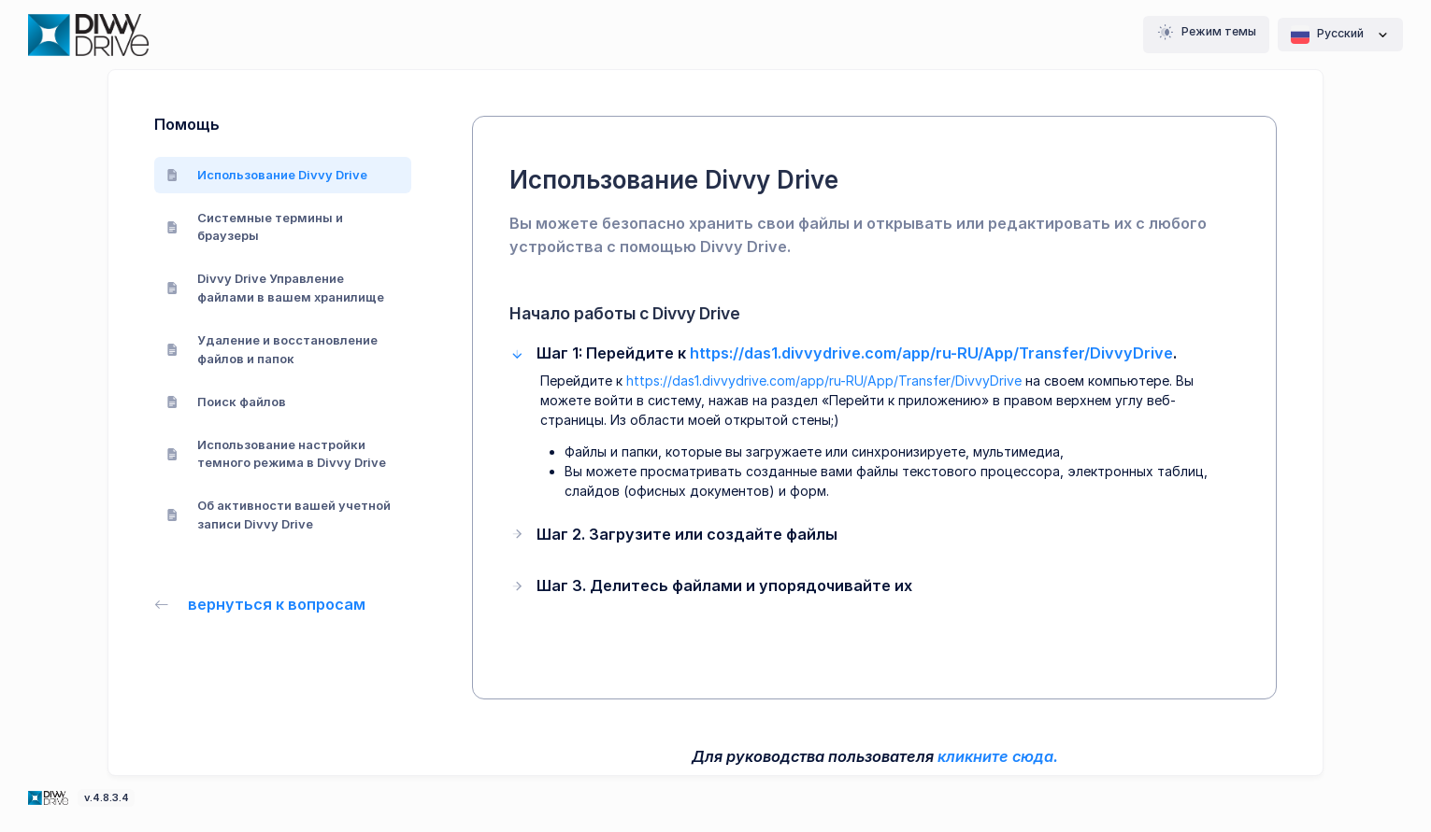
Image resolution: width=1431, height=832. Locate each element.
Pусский (1340, 34)
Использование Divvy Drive (266, 174)
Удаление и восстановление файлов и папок (272, 349)
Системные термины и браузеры (254, 227)
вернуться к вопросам (259, 604)
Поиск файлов (226, 401)
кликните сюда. (997, 756)
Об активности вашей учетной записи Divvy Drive (278, 514)
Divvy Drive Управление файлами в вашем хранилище (275, 287)
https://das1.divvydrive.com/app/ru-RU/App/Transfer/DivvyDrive (931, 353)
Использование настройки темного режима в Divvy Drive (276, 454)
